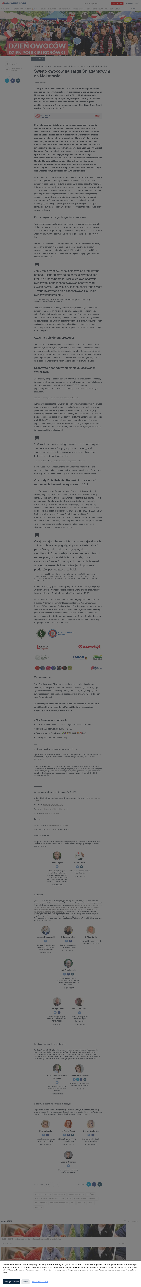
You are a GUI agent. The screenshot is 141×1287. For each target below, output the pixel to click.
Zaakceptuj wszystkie (11, 1282)
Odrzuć (25, 1282)
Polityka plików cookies (40, 1282)
